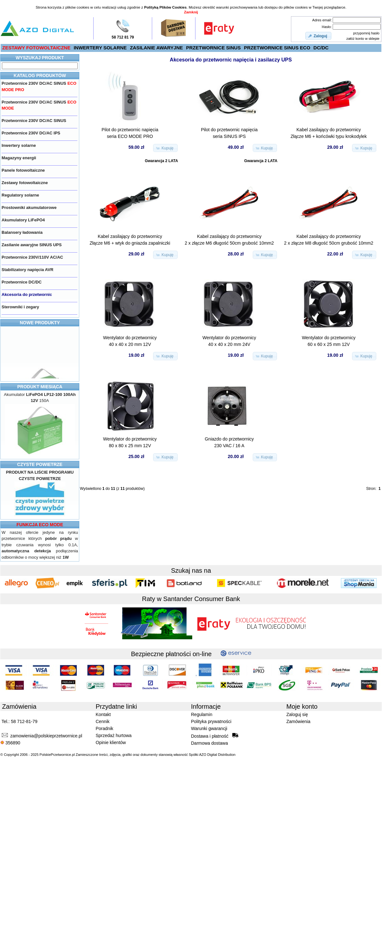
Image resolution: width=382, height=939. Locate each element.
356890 (10, 742)
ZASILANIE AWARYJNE (156, 47)
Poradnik (104, 728)
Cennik (103, 721)
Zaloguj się (297, 714)
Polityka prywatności (211, 721)
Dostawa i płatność (214, 736)
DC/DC (321, 47)
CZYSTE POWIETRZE (39, 464)
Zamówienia (298, 721)
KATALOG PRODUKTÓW (40, 75)
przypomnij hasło (366, 33)
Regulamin (201, 714)
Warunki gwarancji (209, 728)
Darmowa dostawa (209, 743)
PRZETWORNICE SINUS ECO (277, 47)
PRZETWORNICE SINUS (213, 47)
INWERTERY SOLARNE (100, 47)
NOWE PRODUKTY (40, 322)
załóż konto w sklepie (362, 38)
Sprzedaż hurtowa (114, 735)
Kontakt (103, 714)
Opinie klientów (111, 742)
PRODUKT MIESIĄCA (39, 386)
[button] (318, 36)
